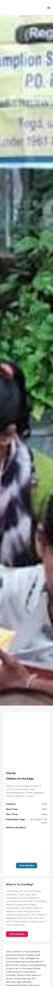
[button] (48, 7)
